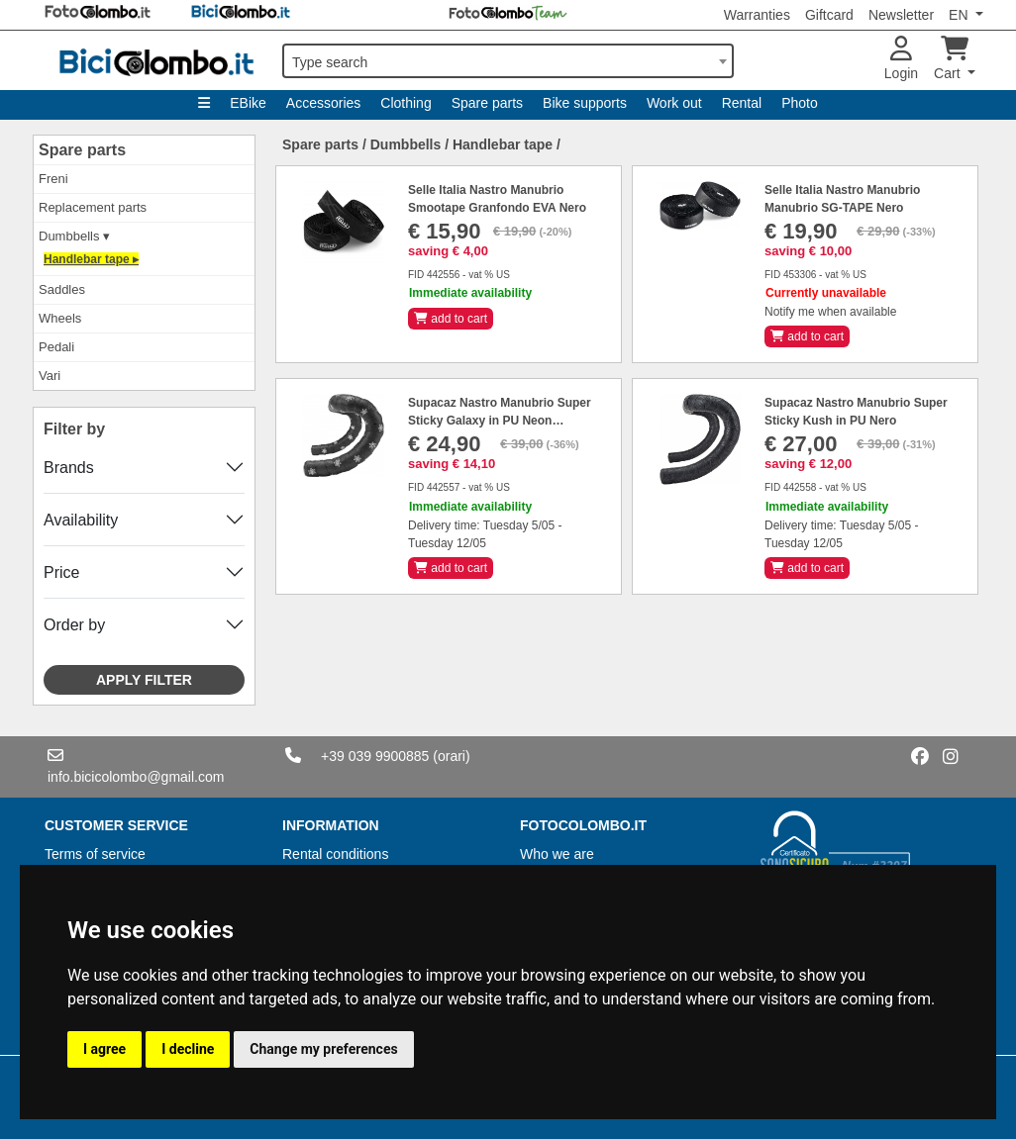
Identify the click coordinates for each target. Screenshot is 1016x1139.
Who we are (557, 854)
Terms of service (95, 854)
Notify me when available (830, 312)
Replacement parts (93, 207)
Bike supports (585, 103)
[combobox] (508, 61)
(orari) (451, 756)
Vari (49, 375)
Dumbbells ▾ (74, 236)
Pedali (56, 346)
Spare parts (487, 103)
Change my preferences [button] (323, 1049)
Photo (799, 103)
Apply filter (144, 680)
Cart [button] (951, 59)
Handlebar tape (503, 144)
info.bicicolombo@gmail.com (136, 777)
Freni (53, 178)
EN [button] (960, 15)
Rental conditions (335, 854)
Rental (742, 103)
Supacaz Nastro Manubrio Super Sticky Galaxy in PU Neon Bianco (499, 420)
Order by (74, 625)
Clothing (405, 103)
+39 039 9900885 (375, 756)
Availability (81, 520)
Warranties (757, 15)
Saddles (62, 289)
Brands (69, 467)
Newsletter (901, 15)
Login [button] (901, 59)
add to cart (450, 319)
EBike (248, 103)
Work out (674, 103)
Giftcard (829, 15)
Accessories (323, 103)
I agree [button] (104, 1049)
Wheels (60, 318)
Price (61, 572)
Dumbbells (406, 144)
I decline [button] (187, 1049)
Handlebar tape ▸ (91, 259)
